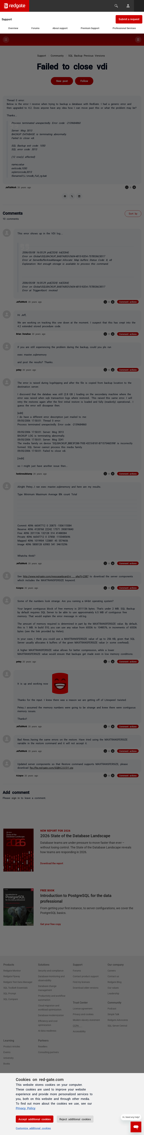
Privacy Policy (25, 1107)
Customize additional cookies (33, 1128)
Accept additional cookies (34, 1119)
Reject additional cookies (75, 1119)
